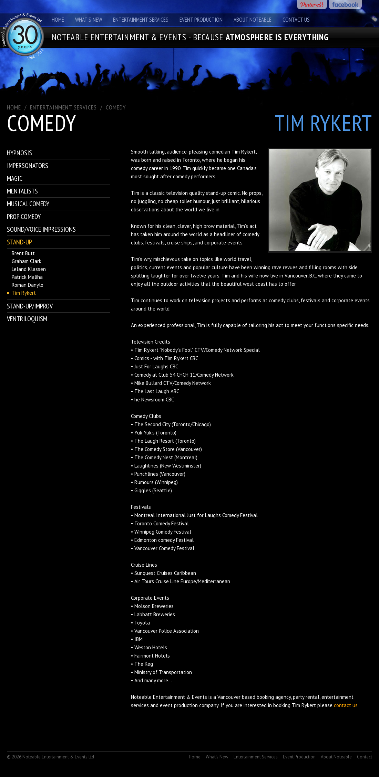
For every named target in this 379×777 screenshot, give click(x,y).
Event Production (201, 19)
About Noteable (253, 19)
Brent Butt (23, 253)
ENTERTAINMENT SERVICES (63, 107)
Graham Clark (26, 261)
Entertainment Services (140, 19)
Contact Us (296, 19)
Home (58, 19)
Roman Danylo (27, 285)
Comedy (116, 107)
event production (179, 705)
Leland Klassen (29, 269)
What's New (88, 19)
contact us (346, 705)
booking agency (274, 697)
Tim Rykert (24, 293)
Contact (364, 757)
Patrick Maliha (27, 277)
